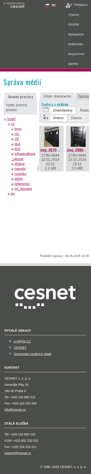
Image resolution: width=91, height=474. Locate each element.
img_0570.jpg (51, 150)
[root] (11, 119)
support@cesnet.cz (17, 453)
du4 (17, 144)
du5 (17, 149)
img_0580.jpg (78, 150)
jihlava (19, 164)
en (13, 194)
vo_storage (23, 189)
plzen (18, 179)
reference (22, 184)
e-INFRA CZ (22, 341)
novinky (20, 174)
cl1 (16, 134)
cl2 (16, 139)
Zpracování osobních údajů (32, 354)
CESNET (20, 347)
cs (12, 124)
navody (20, 169)
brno (18, 129)
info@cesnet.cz (15, 409)
